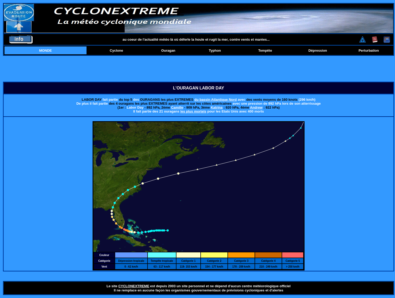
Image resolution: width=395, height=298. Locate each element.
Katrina (216, 107)
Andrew (256, 107)
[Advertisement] (198, 69)
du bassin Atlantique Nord (215, 100)
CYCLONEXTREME (133, 286)
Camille (177, 107)
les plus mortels (193, 111)
